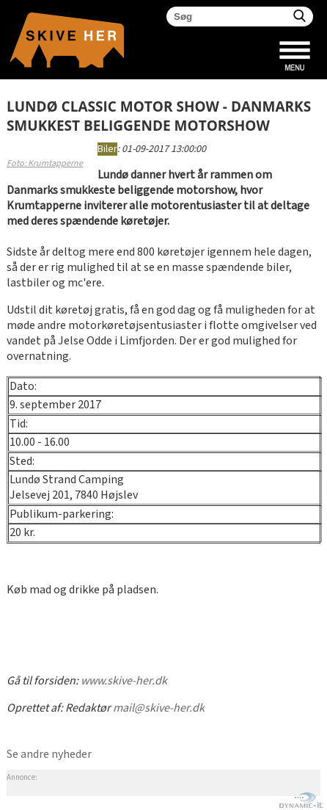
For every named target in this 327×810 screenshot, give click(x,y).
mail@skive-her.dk (159, 708)
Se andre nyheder (49, 754)
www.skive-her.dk (124, 681)
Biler (107, 149)
